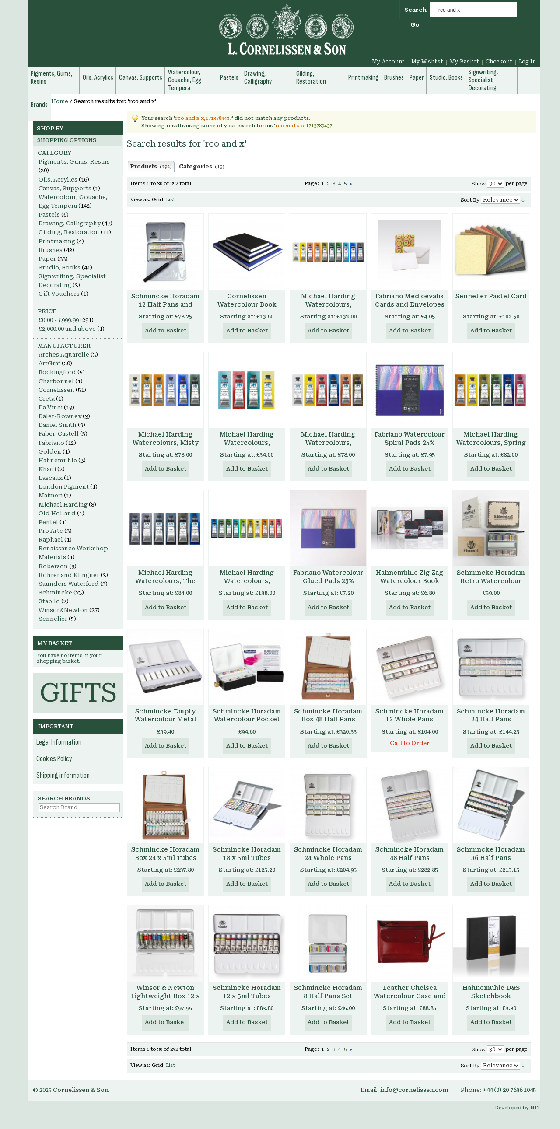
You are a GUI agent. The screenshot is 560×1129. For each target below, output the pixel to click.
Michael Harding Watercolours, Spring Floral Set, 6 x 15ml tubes (491, 447)
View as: (140, 200)
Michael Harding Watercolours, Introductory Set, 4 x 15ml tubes (247, 447)
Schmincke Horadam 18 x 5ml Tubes (247, 853)
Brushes (50, 250)
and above (67, 328)
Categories (201, 167)
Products (151, 167)
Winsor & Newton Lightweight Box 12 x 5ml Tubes (165, 996)
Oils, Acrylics (57, 179)
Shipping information (63, 775)
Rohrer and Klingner (68, 575)
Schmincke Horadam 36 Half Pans (491, 853)
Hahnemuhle (57, 460)
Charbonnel (56, 381)
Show (479, 184)
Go (415, 24)
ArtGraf (49, 363)
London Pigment (63, 486)
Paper (47, 258)
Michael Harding (63, 504)
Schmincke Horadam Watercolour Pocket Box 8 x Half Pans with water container (246, 724)
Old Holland (57, 513)
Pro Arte (50, 531)
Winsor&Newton (63, 610)
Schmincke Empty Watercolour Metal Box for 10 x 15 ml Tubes (165, 724)
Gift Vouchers (59, 293)
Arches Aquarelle (63, 354)
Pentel (48, 522)
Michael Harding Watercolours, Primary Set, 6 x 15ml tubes (328, 447)
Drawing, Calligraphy (69, 223)
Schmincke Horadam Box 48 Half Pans (328, 715)
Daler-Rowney (59, 416)
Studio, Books (59, 267)
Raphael (50, 539)
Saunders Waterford (68, 583)
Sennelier (52, 618)
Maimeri (50, 495)
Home (59, 101)
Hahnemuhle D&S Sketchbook (491, 992)
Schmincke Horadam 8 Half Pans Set (328, 992)
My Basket (464, 62)
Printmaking (56, 241)
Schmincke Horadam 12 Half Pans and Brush (165, 304)
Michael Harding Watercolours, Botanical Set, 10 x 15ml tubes (246, 585)
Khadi (47, 469)
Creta (46, 398)
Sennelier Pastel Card (491, 296)
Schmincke (55, 592)
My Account (388, 62)
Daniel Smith (57, 425)
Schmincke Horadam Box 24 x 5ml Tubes (165, 853)
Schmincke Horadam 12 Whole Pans (409, 715)
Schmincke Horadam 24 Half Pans (491, 715)
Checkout (499, 62)
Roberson (53, 566)
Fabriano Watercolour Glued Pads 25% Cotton (328, 581)
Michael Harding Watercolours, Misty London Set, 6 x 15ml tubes (165, 447)
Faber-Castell (58, 433)
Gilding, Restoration (68, 232)
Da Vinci (50, 407)
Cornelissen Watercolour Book (246, 300)
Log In (527, 62)
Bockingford (57, 372)
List (170, 200)
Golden (49, 451)
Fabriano (51, 443)
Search (415, 10)
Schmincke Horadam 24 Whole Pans (328, 853)
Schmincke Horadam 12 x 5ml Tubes (247, 992)
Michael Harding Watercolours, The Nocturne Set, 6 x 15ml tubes (165, 585)
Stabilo (49, 601)
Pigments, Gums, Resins (74, 161)
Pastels (49, 214)
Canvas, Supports (64, 188)
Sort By (470, 200)
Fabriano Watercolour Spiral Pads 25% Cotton (409, 442)
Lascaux (50, 478)
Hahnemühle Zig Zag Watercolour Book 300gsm (409, 581)
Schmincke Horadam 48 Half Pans (409, 853)
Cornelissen (56, 390)
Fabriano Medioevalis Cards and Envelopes (409, 300)
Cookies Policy (54, 759)
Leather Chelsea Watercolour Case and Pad (410, 996)
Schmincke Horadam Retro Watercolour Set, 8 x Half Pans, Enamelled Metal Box (491, 585)
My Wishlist (427, 62)
